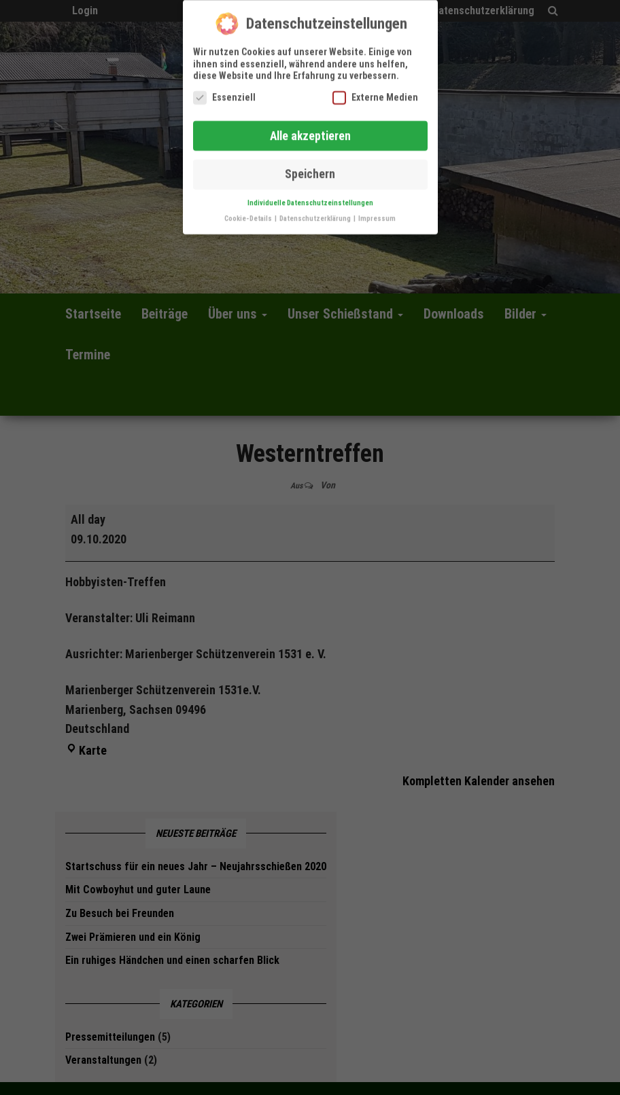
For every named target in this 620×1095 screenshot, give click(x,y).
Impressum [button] (377, 208)
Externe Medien (375, 88)
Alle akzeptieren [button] (310, 126)
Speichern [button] (310, 165)
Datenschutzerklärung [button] (315, 208)
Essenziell (224, 88)
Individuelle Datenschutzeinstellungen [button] (310, 193)
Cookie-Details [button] (248, 208)
